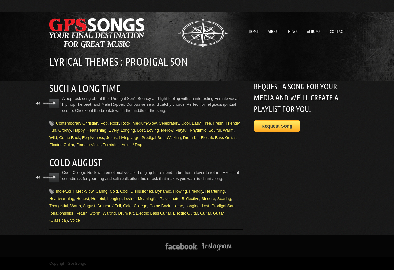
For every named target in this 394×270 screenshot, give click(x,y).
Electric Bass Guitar (218, 137)
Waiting (109, 212)
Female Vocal (88, 144)
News (293, 31)
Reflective (190, 198)
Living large (129, 137)
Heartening (97, 130)
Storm (95, 212)
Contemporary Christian (77, 123)
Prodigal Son (153, 137)
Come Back (69, 137)
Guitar (205, 212)
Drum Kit (191, 137)
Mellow (167, 130)
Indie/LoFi (65, 190)
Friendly (232, 123)
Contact (337, 31)
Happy (79, 130)
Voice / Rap (132, 144)
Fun (52, 130)
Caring (101, 190)
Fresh (218, 123)
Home (254, 31)
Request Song (276, 126)
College (140, 205)
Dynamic (163, 190)
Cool (185, 123)
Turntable (111, 144)
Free (207, 123)
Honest (82, 198)
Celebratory (169, 123)
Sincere (208, 198)
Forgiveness (93, 137)
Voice (75, 219)
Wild (53, 137)
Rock (114, 123)
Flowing (180, 190)
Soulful (215, 130)
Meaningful (148, 198)
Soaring (224, 198)
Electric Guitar (61, 144)
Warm (228, 130)
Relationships (61, 212)
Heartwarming (61, 198)
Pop (104, 123)
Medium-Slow (145, 123)
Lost (141, 130)
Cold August (75, 161)
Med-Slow (84, 190)
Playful (181, 130)
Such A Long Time (85, 87)
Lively (114, 130)
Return (81, 212)
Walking (174, 137)
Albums (313, 31)
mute (38, 103)
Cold (114, 190)
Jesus (111, 137)
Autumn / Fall (109, 205)
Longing (128, 130)
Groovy (64, 130)
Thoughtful (58, 205)
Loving (153, 130)
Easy (196, 123)
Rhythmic (198, 130)
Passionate (169, 198)
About (273, 31)
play (54, 103)
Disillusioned (142, 190)
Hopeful (98, 198)
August (89, 205)
